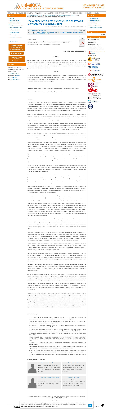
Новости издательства (95, 25)
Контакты (88, 13)
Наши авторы (93, 22)
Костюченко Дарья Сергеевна (49, 363)
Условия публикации (15, 35)
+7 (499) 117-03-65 (13, 73)
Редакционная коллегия (44, 13)
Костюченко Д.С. (34, 30)
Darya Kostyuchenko (73, 363)
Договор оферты (14, 41)
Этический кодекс (76, 13)
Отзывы (96, 13)
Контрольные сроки (15, 22)
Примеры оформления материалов (15, 38)
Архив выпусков (94, 18)
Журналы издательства (24, 13)
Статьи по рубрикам (95, 20)
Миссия (12, 18)
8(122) (29, 33)
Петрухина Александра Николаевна (49, 377)
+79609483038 (12, 77)
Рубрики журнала (14, 20)
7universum (14, 75)
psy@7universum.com (14, 79)
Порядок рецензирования (16, 25)
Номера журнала (61, 13)
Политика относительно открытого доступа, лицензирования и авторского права (16, 30)
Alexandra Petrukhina (73, 377)
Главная (11, 13)
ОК (90, 405)
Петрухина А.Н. (42, 30)
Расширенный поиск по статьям (96, 28)
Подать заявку (16, 53)
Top (102, 405)
